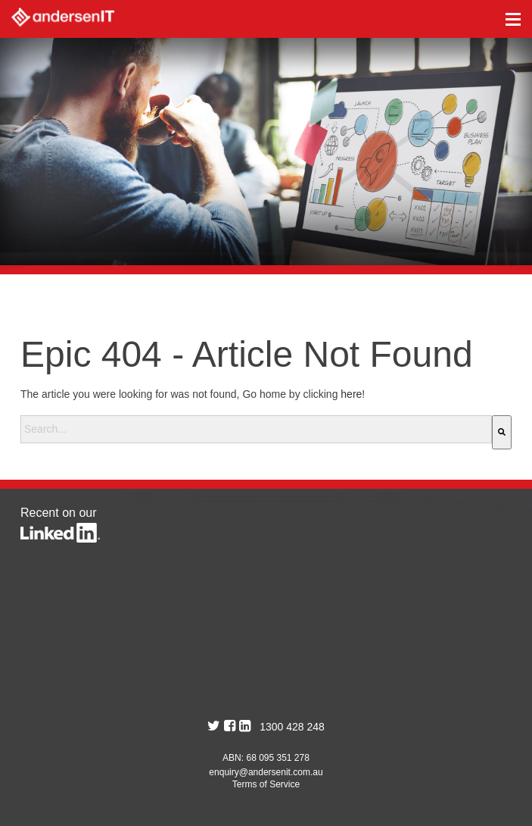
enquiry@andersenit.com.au (265, 772)
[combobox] (256, 429)
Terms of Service (266, 784)
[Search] (502, 432)
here (351, 394)
